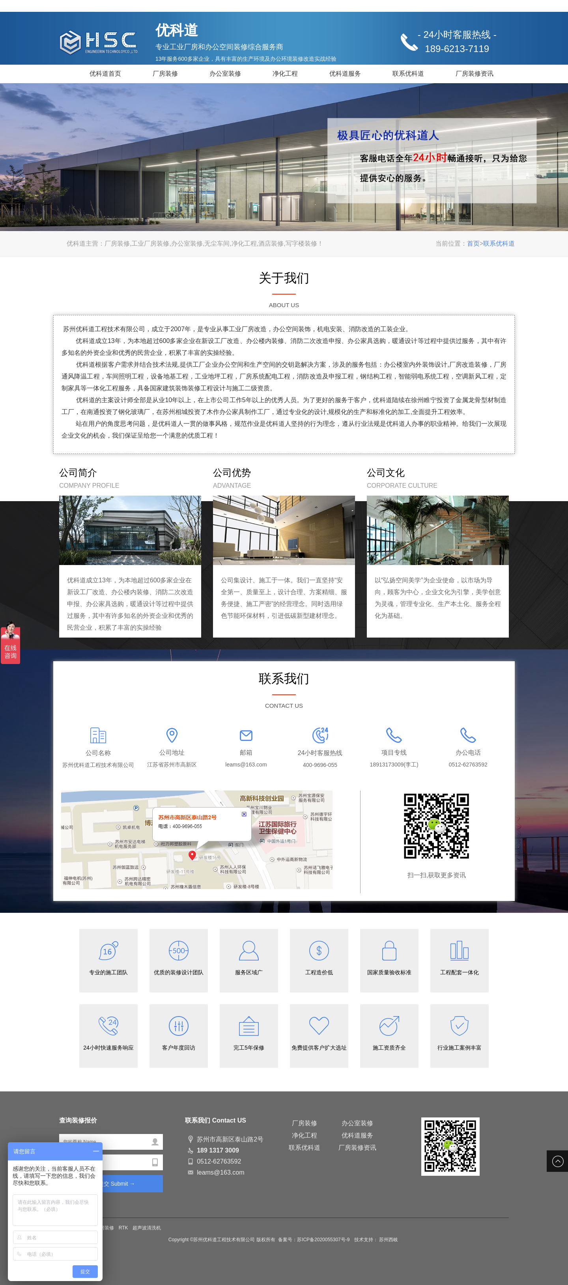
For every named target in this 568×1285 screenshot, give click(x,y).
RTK (123, 1228)
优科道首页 (105, 73)
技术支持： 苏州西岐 (376, 1239)
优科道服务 (345, 73)
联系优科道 (408, 73)
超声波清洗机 (147, 1228)
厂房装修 (165, 73)
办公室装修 (225, 73)
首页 (473, 243)
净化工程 (285, 73)
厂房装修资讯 (474, 73)
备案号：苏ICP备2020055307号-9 (314, 1239)
